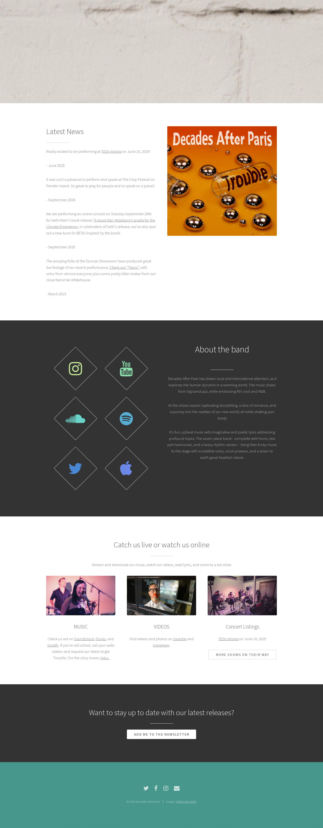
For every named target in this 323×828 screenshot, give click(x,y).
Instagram (161, 645)
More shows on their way (242, 654)
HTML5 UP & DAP (186, 801)
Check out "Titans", (125, 267)
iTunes (101, 638)
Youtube (179, 638)
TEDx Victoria (111, 151)
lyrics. (105, 657)
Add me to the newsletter (161, 734)
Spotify (52, 645)
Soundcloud (84, 638)
